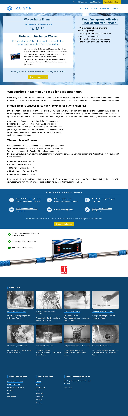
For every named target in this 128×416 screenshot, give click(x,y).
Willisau (38, 403)
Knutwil (38, 381)
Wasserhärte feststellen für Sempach (45, 312)
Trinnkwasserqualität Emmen (102, 311)
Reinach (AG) (40, 387)
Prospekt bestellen (80, 2)
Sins (37, 390)
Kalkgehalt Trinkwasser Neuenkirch (77, 346)
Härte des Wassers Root (44, 346)
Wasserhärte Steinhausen (101, 346)
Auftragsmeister (81, 381)
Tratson (67, 383)
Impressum (68, 388)
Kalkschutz (11, 390)
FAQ (8, 394)
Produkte (84, 8)
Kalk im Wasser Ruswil (72, 311)
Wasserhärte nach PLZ (15, 387)
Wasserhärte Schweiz (15, 381)
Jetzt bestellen (95, 2)
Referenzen (105, 8)
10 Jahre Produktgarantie (63, 210)
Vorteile (94, 8)
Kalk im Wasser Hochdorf (16, 311)
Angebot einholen (38, 77)
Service (116, 8)
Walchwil (39, 400)
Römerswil (39, 394)
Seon (37, 384)
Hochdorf (39, 397)
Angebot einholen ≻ (111, 2)
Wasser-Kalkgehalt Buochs (17, 346)
